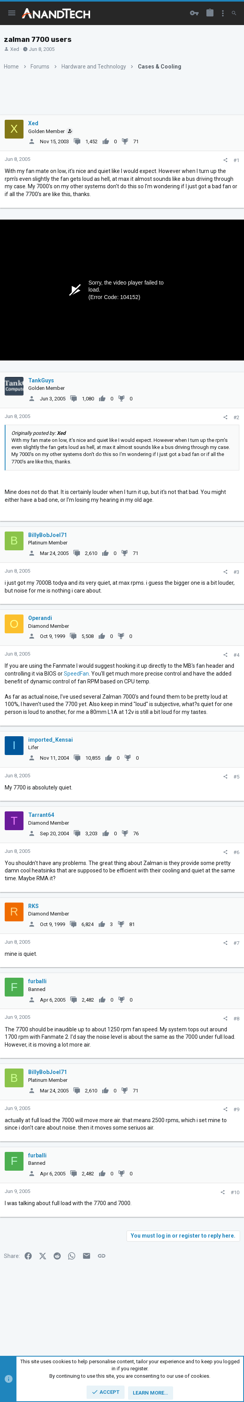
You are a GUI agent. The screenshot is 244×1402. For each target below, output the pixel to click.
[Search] (234, 13)
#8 (236, 1019)
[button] (12, 13)
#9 (236, 1109)
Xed (14, 49)
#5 (236, 777)
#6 (236, 852)
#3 (236, 572)
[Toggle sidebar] (223, 13)
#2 (236, 417)
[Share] (225, 160)
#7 (236, 943)
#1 (236, 160)
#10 (235, 1192)
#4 (236, 655)
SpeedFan (76, 673)
